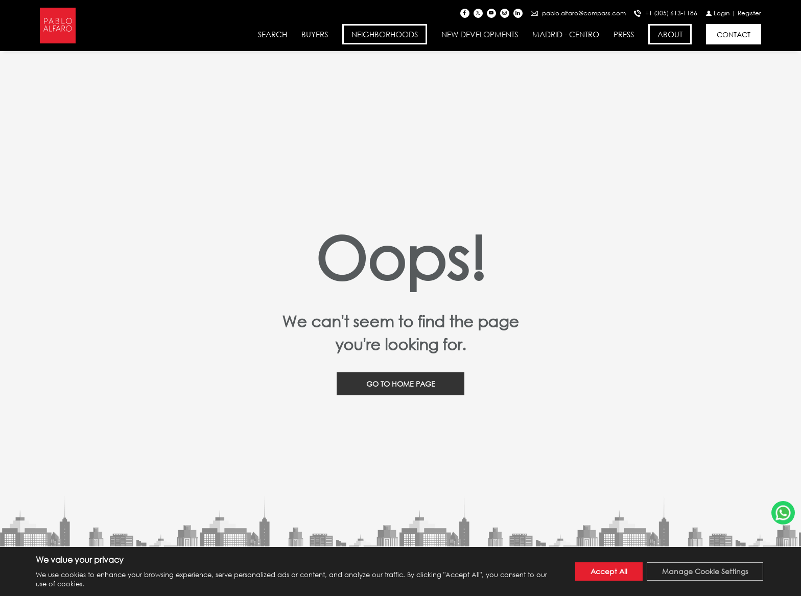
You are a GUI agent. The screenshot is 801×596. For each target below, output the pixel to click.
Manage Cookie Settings (705, 571)
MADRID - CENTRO (565, 34)
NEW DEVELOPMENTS (479, 34)
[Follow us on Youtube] (491, 13)
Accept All (609, 571)
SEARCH (272, 34)
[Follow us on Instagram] (504, 13)
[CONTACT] (733, 34)
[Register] (749, 13)
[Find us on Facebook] (464, 13)
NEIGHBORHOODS (384, 34)
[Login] (717, 13)
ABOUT (669, 34)
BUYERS (314, 34)
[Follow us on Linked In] (518, 13)
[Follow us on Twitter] (478, 13)
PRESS (624, 34)
